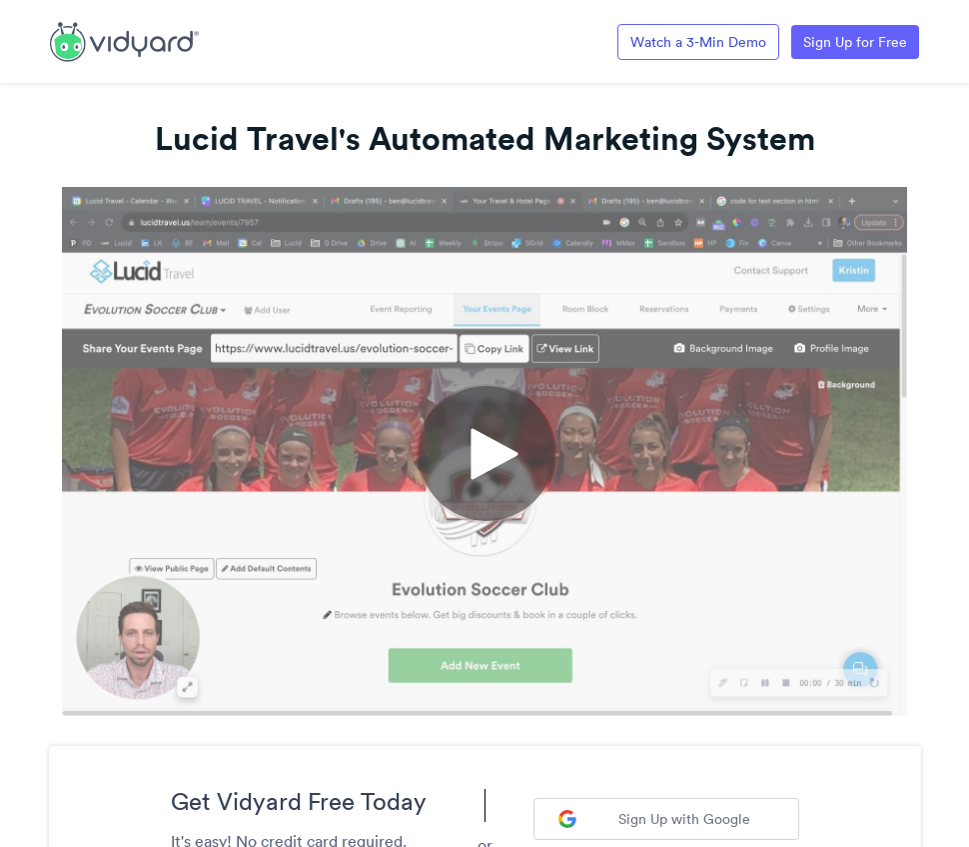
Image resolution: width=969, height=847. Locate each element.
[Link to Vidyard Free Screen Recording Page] (124, 40)
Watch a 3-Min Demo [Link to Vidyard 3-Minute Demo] (698, 42)
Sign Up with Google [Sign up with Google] (654, 819)
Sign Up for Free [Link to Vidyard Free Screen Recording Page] (855, 42)
